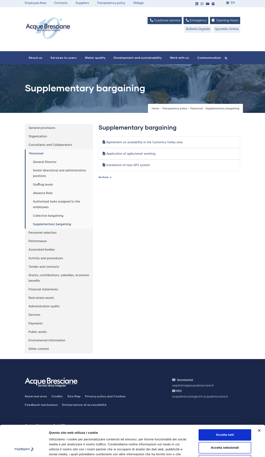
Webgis (138, 2)
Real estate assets (41, 298)
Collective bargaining (48, 216)
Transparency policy (111, 2)
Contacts (61, 2)
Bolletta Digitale (198, 29)
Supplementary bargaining (52, 224)
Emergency (196, 20)
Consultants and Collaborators (50, 145)
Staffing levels (43, 184)
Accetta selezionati (225, 418)
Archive (103, 177)
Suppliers (82, 2)
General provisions (42, 128)
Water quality (95, 57)
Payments (36, 323)
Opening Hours (225, 20)
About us (35, 57)
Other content (39, 349)
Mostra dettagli (207, 449)
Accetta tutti (225, 405)
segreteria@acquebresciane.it (193, 385)
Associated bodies (42, 249)
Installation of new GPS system (128, 165)
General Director (44, 162)
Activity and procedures (46, 258)
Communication (209, 57)
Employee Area (35, 2)
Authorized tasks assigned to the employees (56, 204)
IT (233, 7)
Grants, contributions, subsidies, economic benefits (59, 278)
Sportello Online (227, 29)
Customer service (164, 20)
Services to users (63, 57)
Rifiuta (225, 431)
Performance (38, 241)
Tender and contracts (44, 267)
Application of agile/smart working (131, 154)
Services (34, 315)
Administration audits (44, 306)
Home (155, 108)
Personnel (196, 108)
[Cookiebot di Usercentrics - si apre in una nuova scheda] (24, 449)
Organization (38, 136)
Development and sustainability (138, 57)
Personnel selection (42, 232)
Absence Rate (43, 193)
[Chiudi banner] (259, 401)
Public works (38, 332)
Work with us (179, 57)
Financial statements (43, 289)
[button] (197, 4)
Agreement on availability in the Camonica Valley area (144, 142)
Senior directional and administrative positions (59, 173)
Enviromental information (47, 340)
